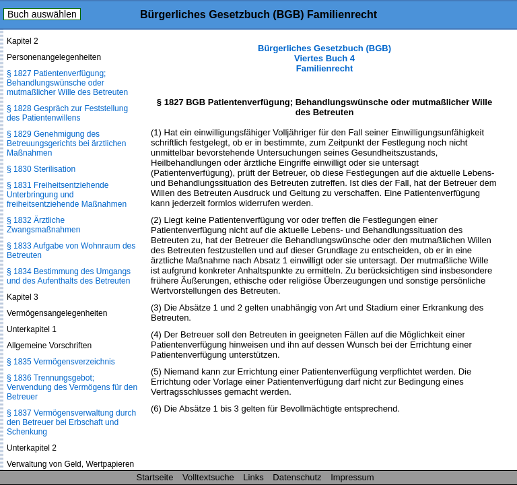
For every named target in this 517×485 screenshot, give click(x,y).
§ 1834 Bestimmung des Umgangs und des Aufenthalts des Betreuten (69, 276)
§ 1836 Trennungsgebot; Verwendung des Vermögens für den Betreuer (72, 387)
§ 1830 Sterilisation (41, 169)
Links (253, 477)
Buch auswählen (42, 14)
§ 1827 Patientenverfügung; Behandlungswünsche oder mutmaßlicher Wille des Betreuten (67, 83)
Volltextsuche (208, 477)
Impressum (352, 477)
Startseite (155, 477)
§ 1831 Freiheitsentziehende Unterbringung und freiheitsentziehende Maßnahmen (67, 195)
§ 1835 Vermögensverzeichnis (61, 361)
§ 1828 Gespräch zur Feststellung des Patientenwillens (67, 113)
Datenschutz (297, 477)
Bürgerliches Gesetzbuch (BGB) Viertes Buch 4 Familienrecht (324, 58)
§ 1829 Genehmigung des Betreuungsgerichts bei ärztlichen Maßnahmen (66, 143)
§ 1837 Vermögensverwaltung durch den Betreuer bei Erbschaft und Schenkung (71, 422)
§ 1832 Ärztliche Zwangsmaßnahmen (43, 225)
